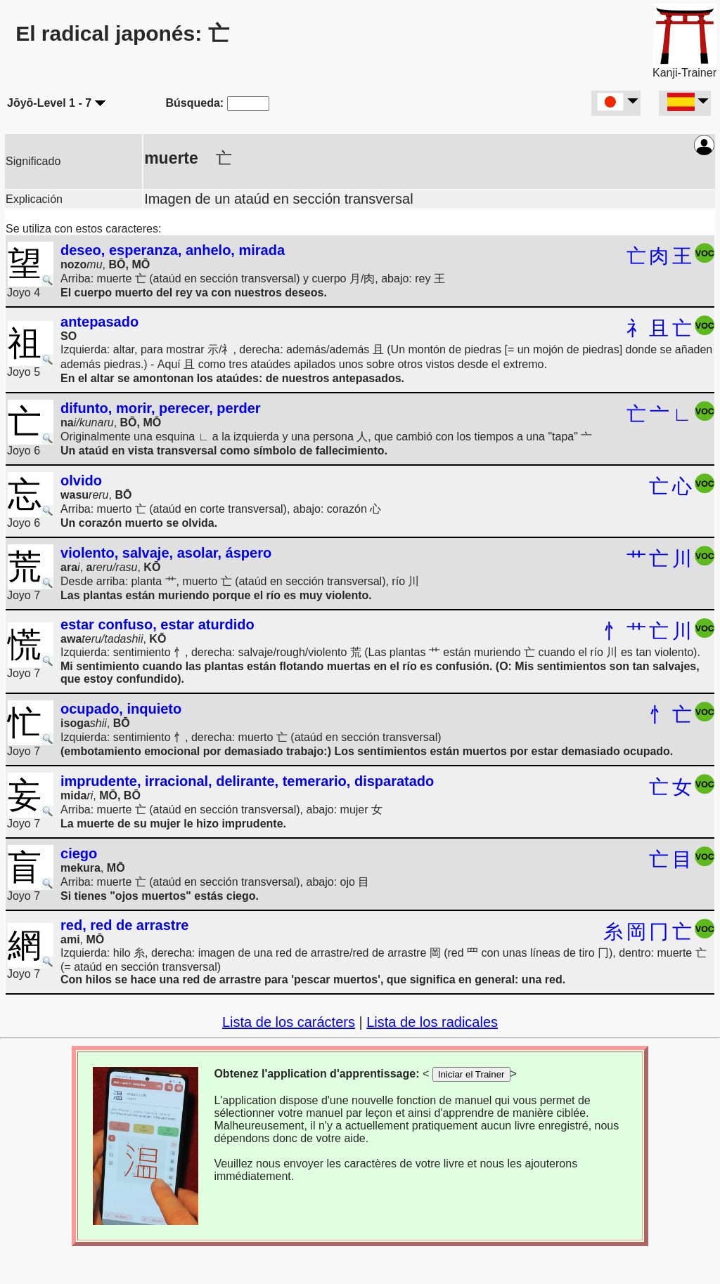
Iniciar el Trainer (471, 1074)
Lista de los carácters (288, 1022)
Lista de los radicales (432, 1022)
